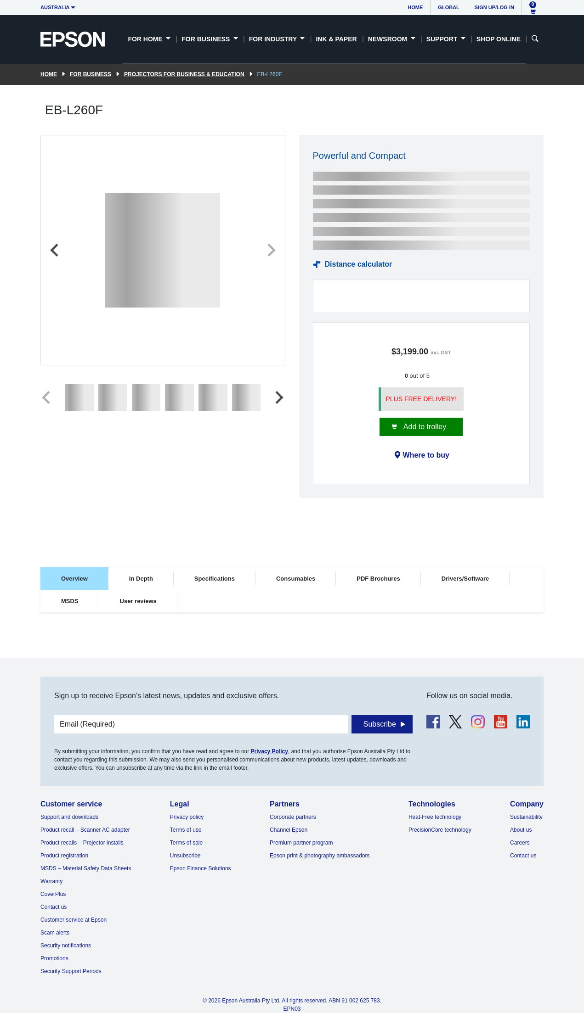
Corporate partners (293, 817)
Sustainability (526, 817)
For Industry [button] (274, 39)
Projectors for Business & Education (184, 74)
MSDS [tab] (70, 601)
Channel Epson (288, 830)
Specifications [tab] (214, 578)
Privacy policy (187, 817)
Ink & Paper (336, 39)
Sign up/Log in (494, 7)
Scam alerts (54, 932)
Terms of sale (186, 843)
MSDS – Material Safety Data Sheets (85, 868)
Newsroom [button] (388, 39)
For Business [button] (206, 39)
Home (415, 7)
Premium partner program (301, 843)
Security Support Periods (71, 971)
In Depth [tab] (141, 578)
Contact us (53, 907)
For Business (90, 74)
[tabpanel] (292, 639)
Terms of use (186, 830)
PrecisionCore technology (439, 830)
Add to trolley (424, 427)
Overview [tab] (74, 578)
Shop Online (498, 39)
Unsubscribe (185, 855)
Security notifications (65, 945)
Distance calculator (358, 264)
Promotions (54, 958)
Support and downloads (69, 817)
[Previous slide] (55, 250)
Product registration (64, 855)
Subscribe (379, 724)
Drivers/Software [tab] (465, 578)
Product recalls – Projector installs (82, 843)
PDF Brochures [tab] (378, 578)
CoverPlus (53, 894)
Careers (520, 843)
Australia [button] (55, 7)
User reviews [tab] (138, 601)
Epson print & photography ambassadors (319, 855)
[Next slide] (270, 250)
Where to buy (426, 455)
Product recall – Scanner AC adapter (85, 830)
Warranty (51, 881)
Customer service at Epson (73, 920)
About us (521, 830)
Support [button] (442, 39)
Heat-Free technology (434, 817)
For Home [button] (146, 39)
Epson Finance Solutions (200, 868)
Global (448, 7)
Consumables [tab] (295, 578)
